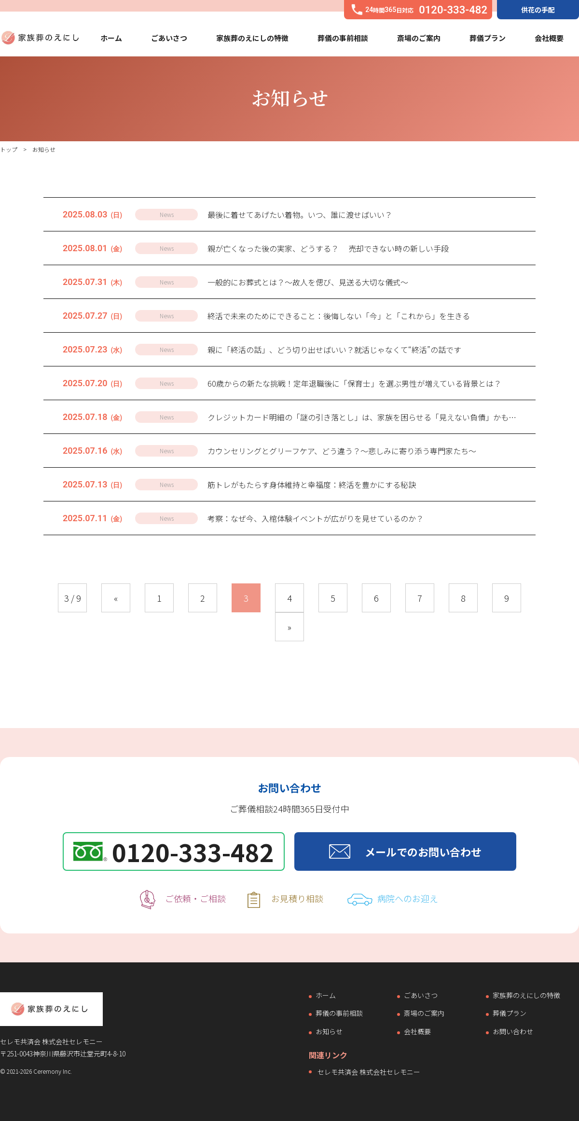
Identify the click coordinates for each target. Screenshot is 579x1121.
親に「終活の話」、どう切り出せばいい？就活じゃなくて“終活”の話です (334, 349)
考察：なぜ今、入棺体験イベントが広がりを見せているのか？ (315, 518)
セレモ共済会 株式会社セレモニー (368, 1072)
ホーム (111, 38)
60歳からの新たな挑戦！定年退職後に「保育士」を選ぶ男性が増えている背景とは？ (354, 383)
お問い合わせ (513, 1031)
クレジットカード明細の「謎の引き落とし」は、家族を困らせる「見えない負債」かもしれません (377, 417)
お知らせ (329, 1031)
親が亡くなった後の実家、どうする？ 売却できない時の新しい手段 (328, 248)
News (167, 214)
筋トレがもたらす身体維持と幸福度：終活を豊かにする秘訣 (311, 484)
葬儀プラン (487, 38)
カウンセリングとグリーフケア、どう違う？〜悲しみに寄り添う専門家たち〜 (341, 451)
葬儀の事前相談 (342, 38)
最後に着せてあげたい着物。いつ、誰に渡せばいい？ (299, 214)
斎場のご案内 (419, 38)
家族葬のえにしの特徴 (252, 38)
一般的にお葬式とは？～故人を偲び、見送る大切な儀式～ (307, 282)
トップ (8, 149)
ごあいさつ (169, 38)
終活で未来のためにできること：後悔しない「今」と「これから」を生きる (338, 316)
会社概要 (549, 38)
